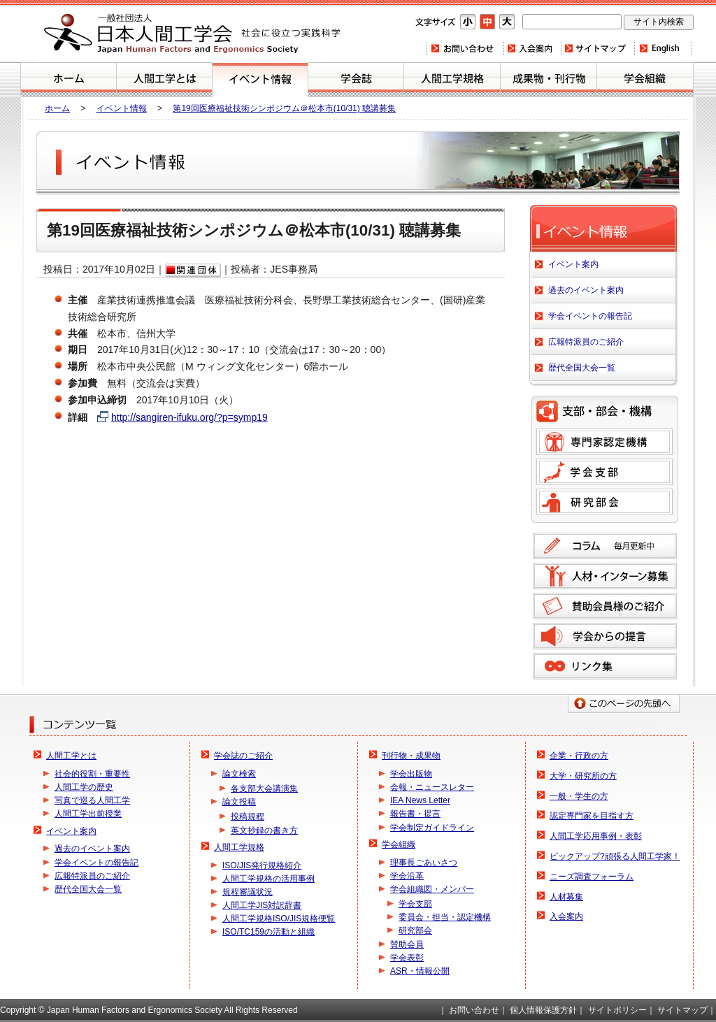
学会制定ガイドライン (432, 828)
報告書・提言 (415, 814)
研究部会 (604, 502)
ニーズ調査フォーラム (591, 876)
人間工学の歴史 (84, 787)
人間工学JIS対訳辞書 (261, 905)
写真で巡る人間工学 (92, 800)
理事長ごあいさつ (423, 863)
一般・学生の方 (579, 796)
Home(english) (663, 48)
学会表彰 (407, 958)
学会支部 (604, 472)
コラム (605, 546)
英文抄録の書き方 (264, 830)
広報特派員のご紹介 (586, 342)
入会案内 (531, 48)
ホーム (68, 79)
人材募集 (566, 897)
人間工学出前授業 (88, 814)
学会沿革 (407, 876)
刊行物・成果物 (548, 79)
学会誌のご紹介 (355, 79)
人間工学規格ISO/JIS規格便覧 (278, 918)
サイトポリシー (617, 1010)
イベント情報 (121, 108)
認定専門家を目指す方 (591, 816)
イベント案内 (260, 79)
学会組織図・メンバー (432, 889)
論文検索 (239, 774)
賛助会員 (407, 944)
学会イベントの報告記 (590, 316)
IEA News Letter (420, 800)
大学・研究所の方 (583, 776)
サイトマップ (597, 48)
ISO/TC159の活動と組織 (268, 932)
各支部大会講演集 (264, 788)
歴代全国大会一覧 (581, 368)
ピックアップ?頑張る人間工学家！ (615, 856)
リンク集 (605, 666)
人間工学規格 (452, 79)
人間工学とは (164, 79)
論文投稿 (239, 802)
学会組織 (645, 79)
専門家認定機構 (604, 442)
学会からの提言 (605, 636)
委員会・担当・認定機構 (445, 917)
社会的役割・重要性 (92, 774)
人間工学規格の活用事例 (268, 879)
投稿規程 (247, 816)
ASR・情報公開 (420, 971)
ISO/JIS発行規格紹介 (261, 865)
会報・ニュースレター (432, 787)
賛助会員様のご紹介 (605, 606)
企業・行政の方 (579, 756)
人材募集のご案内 (605, 576)
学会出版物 (411, 774)
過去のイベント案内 (586, 290)
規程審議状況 (247, 892)
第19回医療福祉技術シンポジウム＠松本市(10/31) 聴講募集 (284, 108)
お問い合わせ (465, 48)
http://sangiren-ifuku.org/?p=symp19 (189, 417)
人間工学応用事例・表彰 (596, 836)
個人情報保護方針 (543, 1010)
